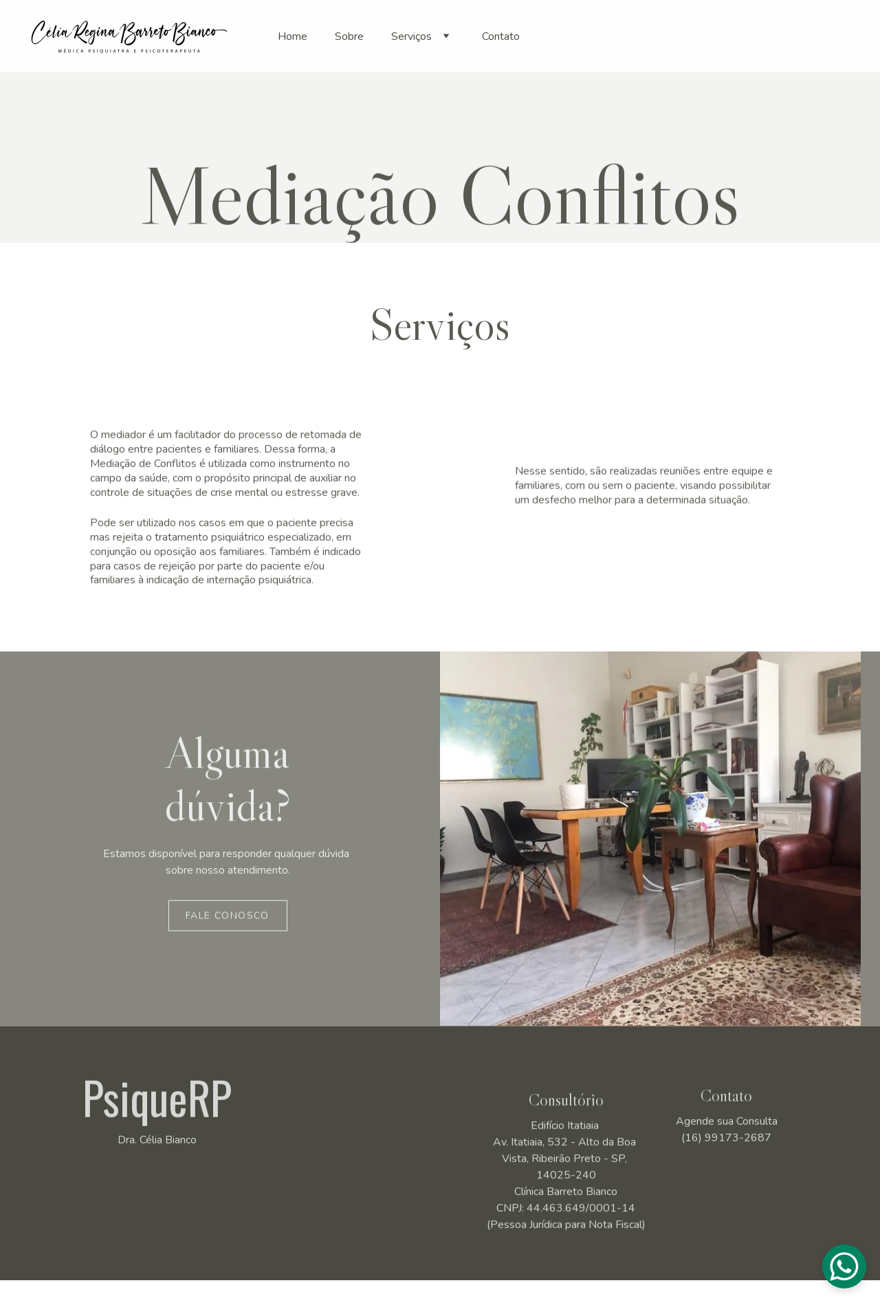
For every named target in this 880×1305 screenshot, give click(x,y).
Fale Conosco (228, 918)
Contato (501, 36)
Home (292, 36)
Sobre (349, 36)
